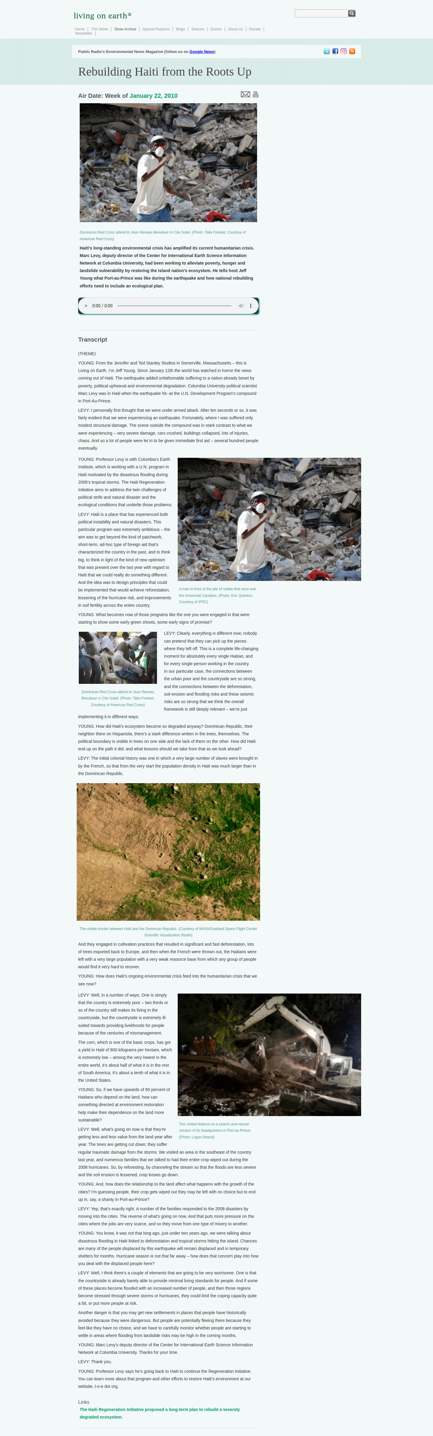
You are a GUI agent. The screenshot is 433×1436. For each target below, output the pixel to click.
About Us (235, 29)
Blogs (180, 29)
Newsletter (83, 33)
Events (216, 29)
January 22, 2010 (154, 95)
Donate (255, 29)
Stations (197, 29)
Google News (201, 51)
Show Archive (125, 29)
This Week (99, 29)
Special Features (156, 29)
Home (80, 29)
